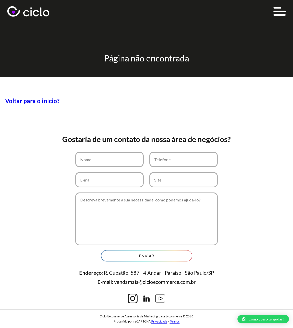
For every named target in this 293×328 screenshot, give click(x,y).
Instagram (133, 298)
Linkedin (146, 298)
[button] (263, 319)
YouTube (160, 298)
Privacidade (159, 321)
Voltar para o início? (32, 100)
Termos (175, 321)
